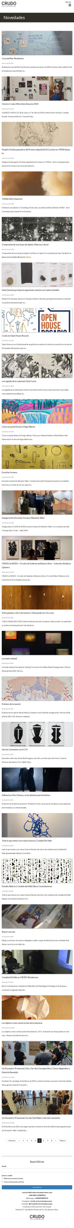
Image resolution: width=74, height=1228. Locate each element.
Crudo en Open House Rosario (15, 335)
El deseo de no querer (11, 704)
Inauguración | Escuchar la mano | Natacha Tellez (23, 518)
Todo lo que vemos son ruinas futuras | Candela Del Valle (27, 840)
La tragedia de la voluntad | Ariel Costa (19, 381)
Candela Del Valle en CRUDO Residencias (20, 977)
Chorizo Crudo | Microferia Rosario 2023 (20, 104)
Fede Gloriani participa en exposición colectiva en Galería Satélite (30, 290)
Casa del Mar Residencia (13, 58)
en (70, 2)
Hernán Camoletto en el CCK (15, 749)
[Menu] (69, 5)
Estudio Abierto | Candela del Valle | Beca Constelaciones (27, 886)
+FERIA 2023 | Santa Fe (12, 199)
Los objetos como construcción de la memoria (22, 1023)
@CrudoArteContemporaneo (40, 1204)
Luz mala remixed (9, 658)
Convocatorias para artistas (14, 1182)
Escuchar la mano (9, 472)
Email (4, 1166)
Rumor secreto (8, 932)
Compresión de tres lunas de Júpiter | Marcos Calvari (25, 244)
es (67, 2)
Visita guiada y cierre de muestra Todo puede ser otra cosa (28, 613)
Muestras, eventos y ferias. (13, 1178)
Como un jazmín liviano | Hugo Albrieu (18, 426)
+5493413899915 (41, 1198)
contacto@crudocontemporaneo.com (37, 1192)
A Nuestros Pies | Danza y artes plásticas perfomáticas (26, 795)
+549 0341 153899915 (37, 1195)
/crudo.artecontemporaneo (41, 1201)
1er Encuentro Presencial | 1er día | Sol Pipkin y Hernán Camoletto (31, 1118)
